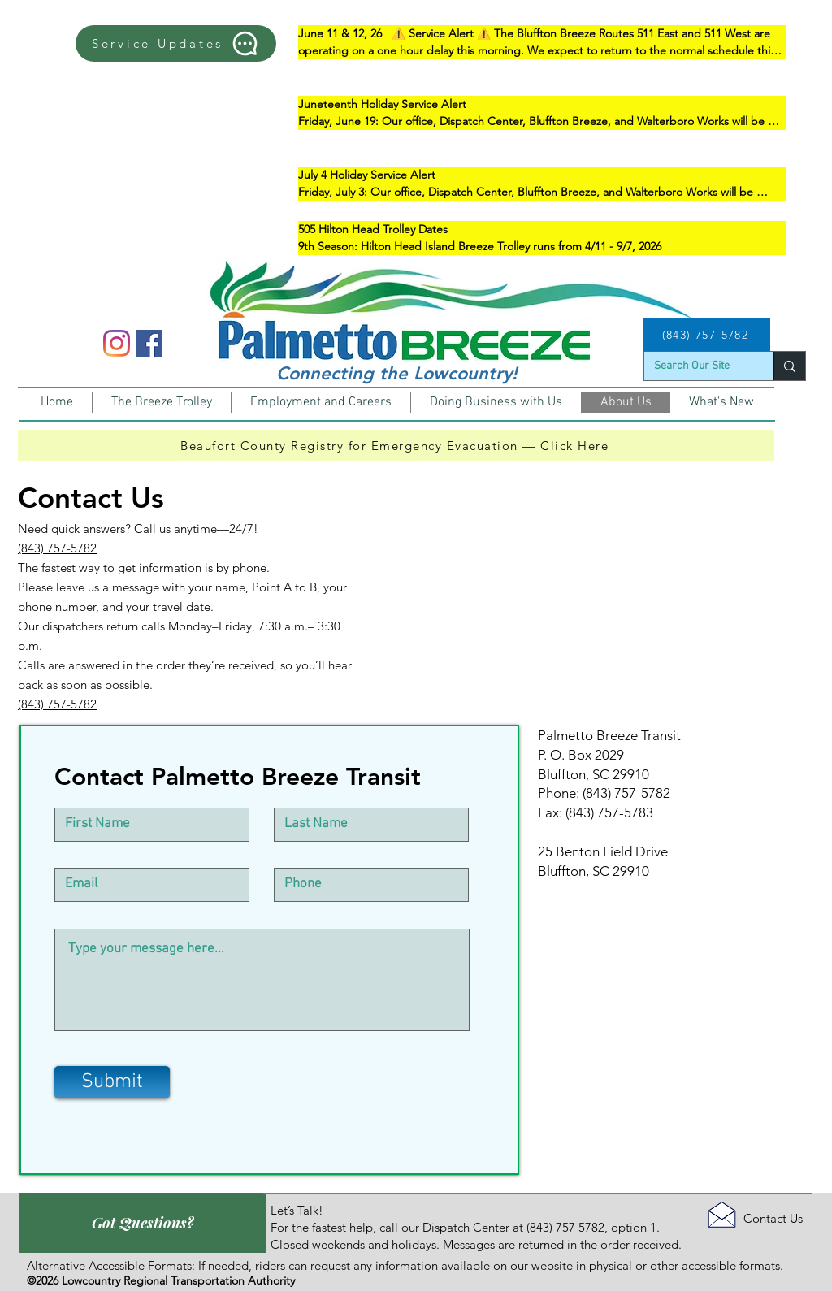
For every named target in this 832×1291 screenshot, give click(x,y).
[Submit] (112, 1082)
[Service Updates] (176, 43)
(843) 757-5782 (57, 548)
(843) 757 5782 (565, 1227)
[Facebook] (149, 343)
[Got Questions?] (143, 1223)
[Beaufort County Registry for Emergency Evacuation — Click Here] (396, 445)
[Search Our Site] (696, 366)
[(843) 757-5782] (707, 334)
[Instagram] (116, 343)
